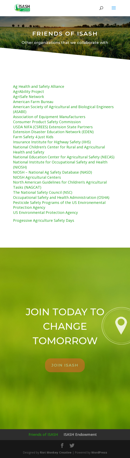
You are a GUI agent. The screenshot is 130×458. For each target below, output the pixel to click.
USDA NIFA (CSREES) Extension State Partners (53, 126)
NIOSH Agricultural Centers (37, 177)
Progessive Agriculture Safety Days (43, 220)
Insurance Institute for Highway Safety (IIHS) (52, 141)
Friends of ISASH (43, 434)
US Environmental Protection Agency (45, 212)
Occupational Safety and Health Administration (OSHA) (61, 197)
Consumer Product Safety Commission (47, 121)
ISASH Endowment (80, 434)
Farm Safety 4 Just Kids (33, 136)
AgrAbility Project (28, 91)
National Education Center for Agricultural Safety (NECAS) (63, 156)
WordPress (99, 452)
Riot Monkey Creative (56, 452)
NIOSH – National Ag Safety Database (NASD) (52, 172)
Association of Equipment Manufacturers (49, 116)
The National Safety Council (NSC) (42, 192)
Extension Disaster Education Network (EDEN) (53, 131)
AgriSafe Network (28, 96)
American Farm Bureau (33, 101)
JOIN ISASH (64, 365)
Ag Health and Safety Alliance (38, 86)
